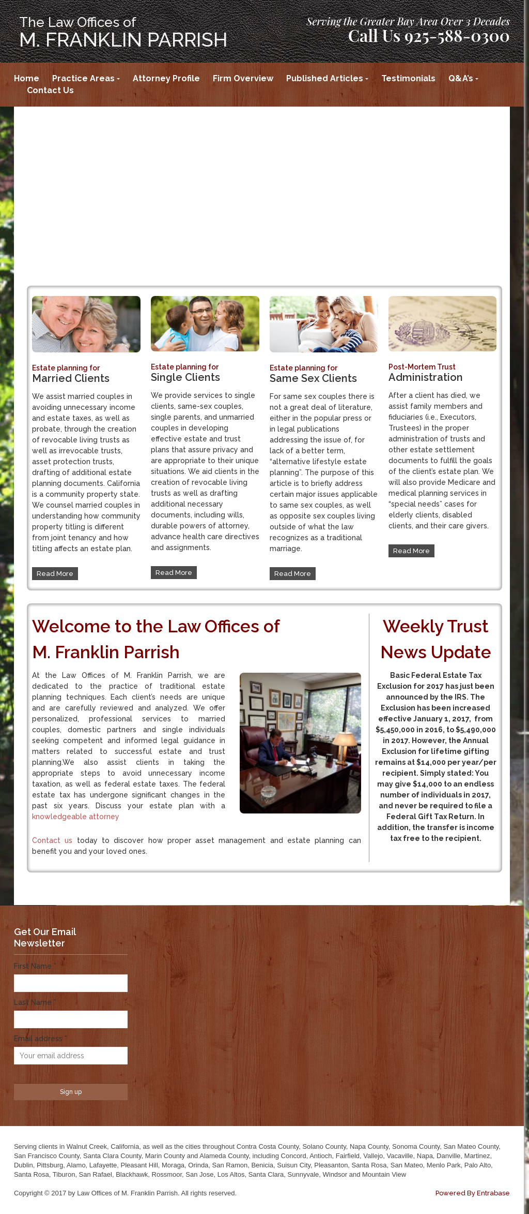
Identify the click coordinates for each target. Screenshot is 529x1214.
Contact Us (50, 90)
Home (26, 78)
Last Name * (35, 1002)
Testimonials (408, 78)
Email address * (40, 1038)
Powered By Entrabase (472, 1193)
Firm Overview (243, 78)
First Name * (35, 966)
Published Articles (324, 78)
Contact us (52, 840)
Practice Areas (83, 78)
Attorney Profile (166, 78)
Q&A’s (460, 78)
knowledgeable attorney (75, 816)
